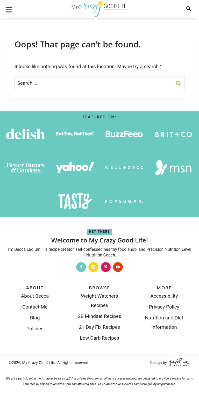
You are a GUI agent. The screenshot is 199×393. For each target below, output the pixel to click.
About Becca (35, 296)
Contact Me (35, 307)
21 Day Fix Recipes (99, 327)
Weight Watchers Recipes (99, 300)
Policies (34, 329)
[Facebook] (81, 267)
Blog (35, 318)
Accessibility (164, 296)
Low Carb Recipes (99, 338)
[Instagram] (93, 267)
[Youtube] (118, 267)
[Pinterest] (106, 267)
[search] (189, 9)
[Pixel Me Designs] (178, 362)
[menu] (9, 10)
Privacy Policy (164, 307)
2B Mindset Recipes (99, 316)
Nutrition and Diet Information (164, 322)
